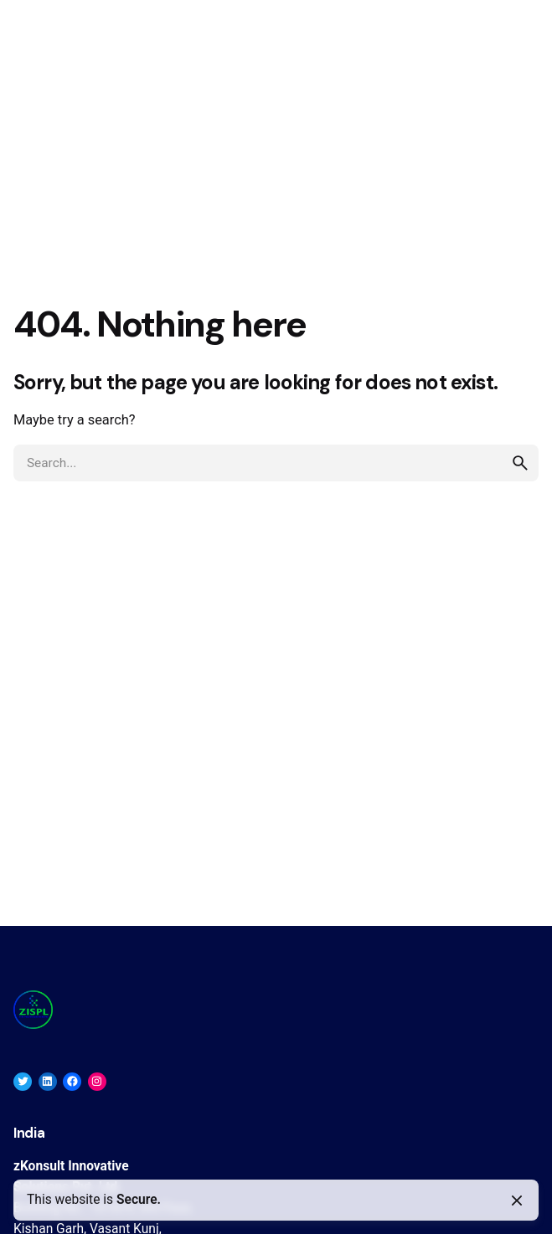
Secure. (138, 1199)
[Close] (517, 1200)
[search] (520, 463)
